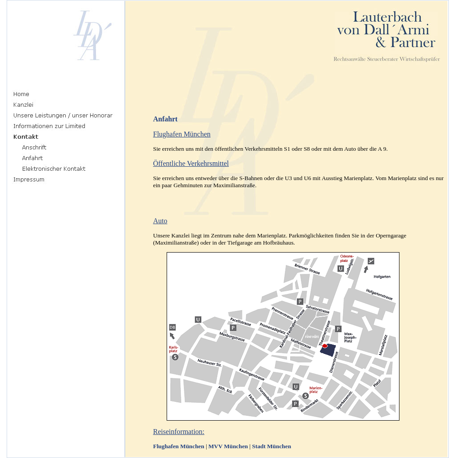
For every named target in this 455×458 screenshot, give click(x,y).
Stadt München (271, 446)
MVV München (228, 446)
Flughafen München (178, 446)
